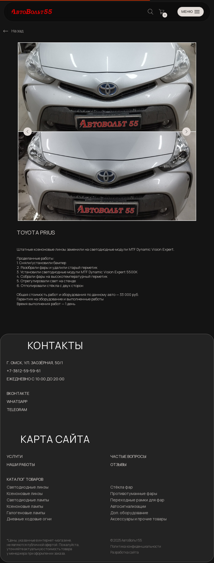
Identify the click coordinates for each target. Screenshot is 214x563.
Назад (17, 30)
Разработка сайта (124, 552)
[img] (5, 31)
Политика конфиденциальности (135, 546)
